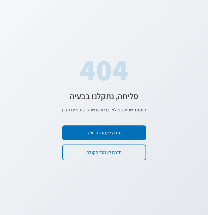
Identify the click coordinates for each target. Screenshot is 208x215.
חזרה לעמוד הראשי (104, 133)
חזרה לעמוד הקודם (104, 152)
